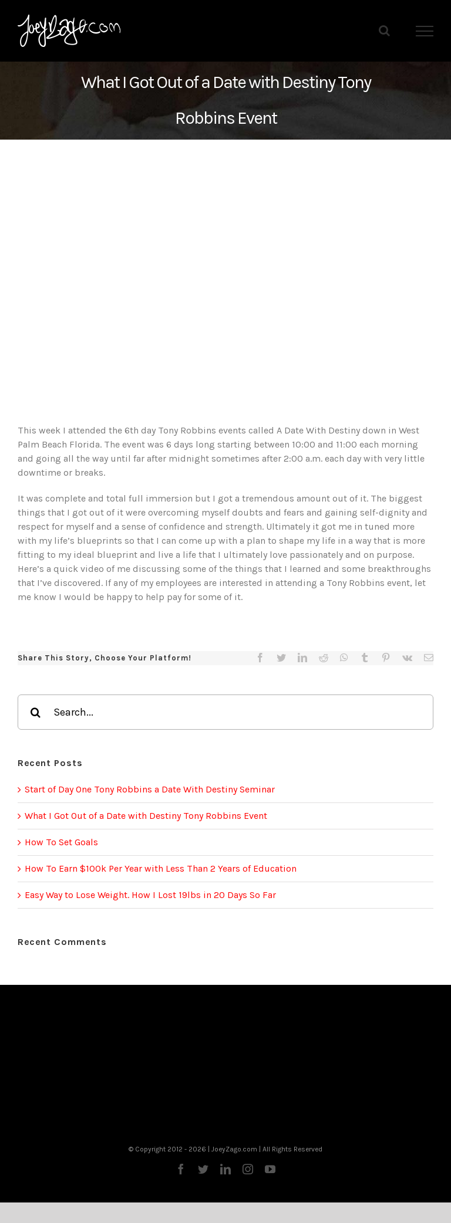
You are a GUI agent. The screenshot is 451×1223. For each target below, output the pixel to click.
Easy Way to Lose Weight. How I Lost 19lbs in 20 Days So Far (150, 894)
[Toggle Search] (384, 30)
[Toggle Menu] (425, 31)
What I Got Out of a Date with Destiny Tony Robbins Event (146, 815)
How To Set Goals (61, 842)
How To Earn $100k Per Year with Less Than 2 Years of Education (161, 868)
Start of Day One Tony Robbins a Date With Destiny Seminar (150, 789)
